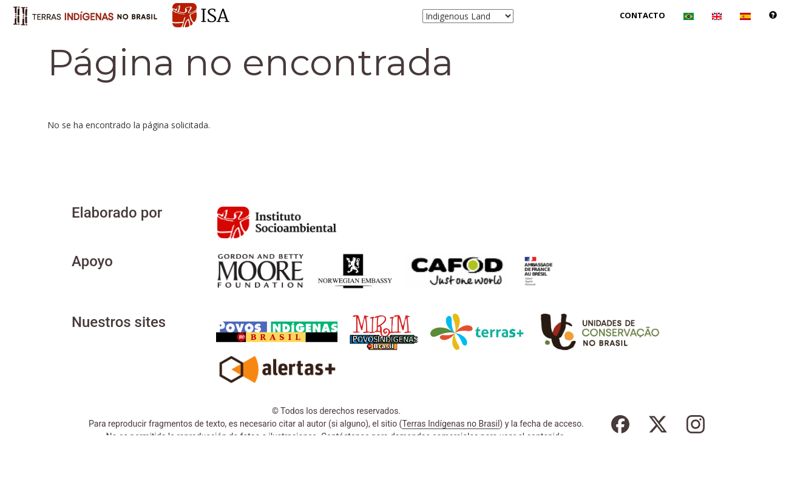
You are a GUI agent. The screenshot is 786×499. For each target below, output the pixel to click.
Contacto (642, 15)
